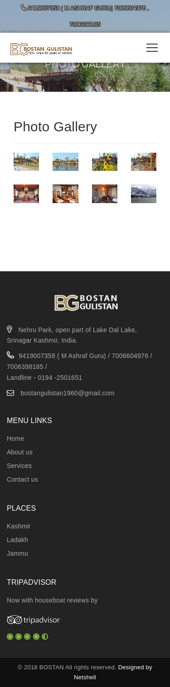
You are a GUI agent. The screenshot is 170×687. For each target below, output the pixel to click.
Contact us (22, 479)
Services (19, 465)
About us (20, 452)
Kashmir (19, 526)
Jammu (17, 553)
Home (15, 438)
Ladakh (17, 539)
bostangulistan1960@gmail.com (67, 393)
